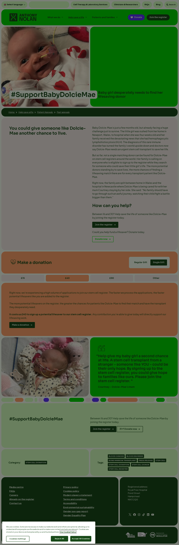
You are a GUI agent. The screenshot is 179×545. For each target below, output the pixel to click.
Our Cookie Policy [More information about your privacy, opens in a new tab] (68, 535)
